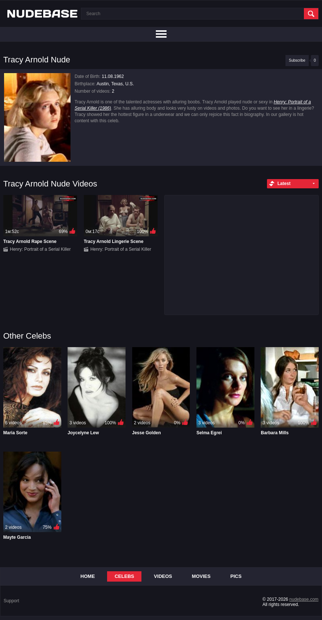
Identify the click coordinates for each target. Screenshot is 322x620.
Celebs (124, 576)
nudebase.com (304, 599)
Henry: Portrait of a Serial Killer (40, 249)
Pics (236, 576)
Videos (163, 576)
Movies (201, 576)
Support (11, 600)
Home (87, 576)
